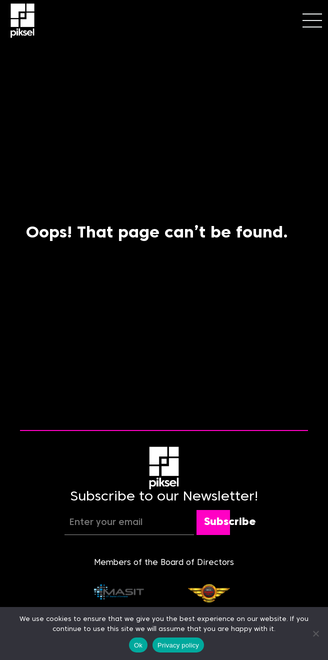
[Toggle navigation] (312, 20)
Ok (138, 645)
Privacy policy (178, 645)
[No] (315, 633)
